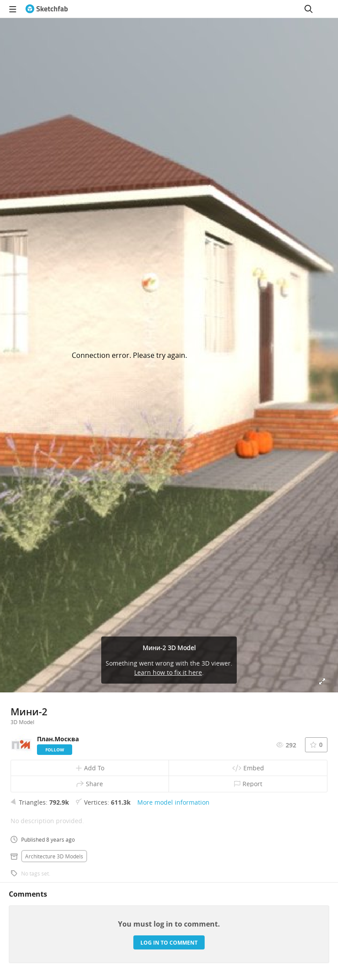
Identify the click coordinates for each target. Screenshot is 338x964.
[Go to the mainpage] (47, 8)
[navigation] (13, 8)
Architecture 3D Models (54, 856)
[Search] (308, 8)
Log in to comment (169, 942)
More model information (173, 802)
